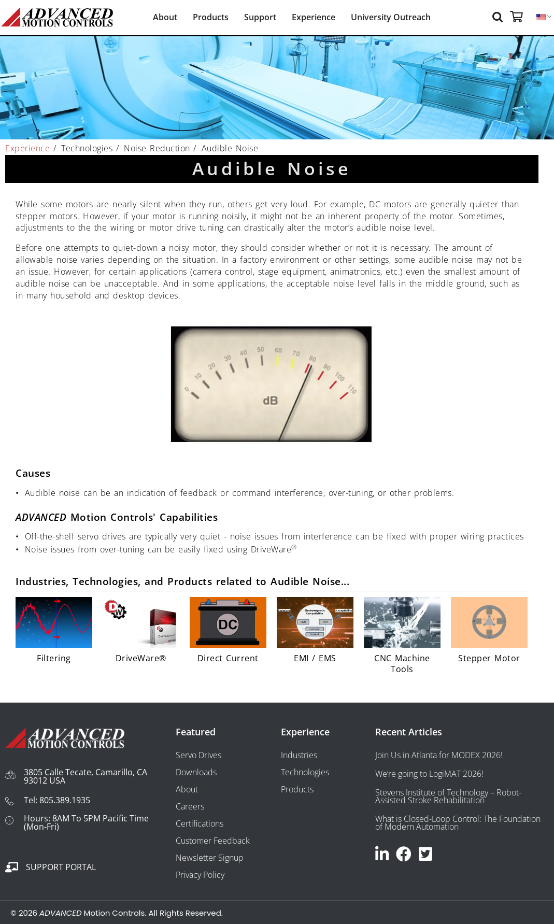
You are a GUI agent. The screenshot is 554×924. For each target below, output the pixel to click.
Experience (313, 17)
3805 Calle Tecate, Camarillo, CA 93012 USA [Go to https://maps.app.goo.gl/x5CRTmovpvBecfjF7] (85, 776)
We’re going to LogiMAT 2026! (429, 773)
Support (260, 17)
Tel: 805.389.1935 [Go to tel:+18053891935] (57, 800)
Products (211, 17)
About (165, 17)
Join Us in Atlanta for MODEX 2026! (439, 755)
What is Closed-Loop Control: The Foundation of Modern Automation (458, 822)
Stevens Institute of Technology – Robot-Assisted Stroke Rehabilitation (448, 796)
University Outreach (391, 17)
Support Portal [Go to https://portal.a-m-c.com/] (61, 867)
